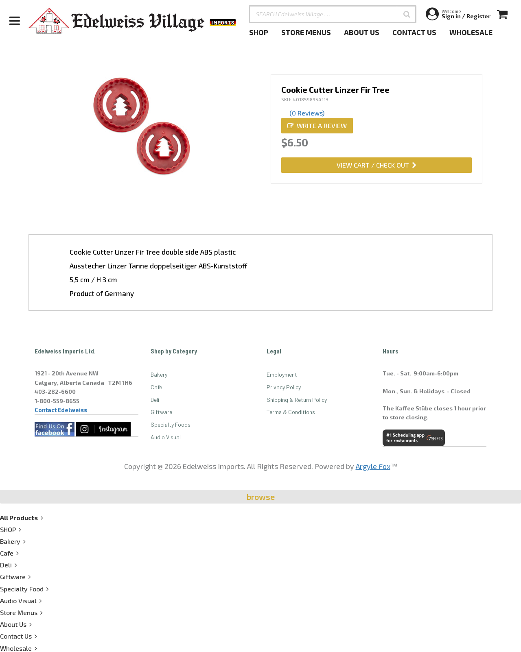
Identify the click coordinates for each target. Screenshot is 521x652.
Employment (282, 374)
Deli (155, 399)
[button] (406, 14)
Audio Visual (166, 437)
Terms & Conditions (291, 411)
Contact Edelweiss (61, 409)
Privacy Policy (284, 387)
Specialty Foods (170, 424)
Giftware (161, 411)
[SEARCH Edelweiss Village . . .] (332, 14)
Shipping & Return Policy (297, 399)
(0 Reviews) (306, 113)
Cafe (156, 387)
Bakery (159, 374)
